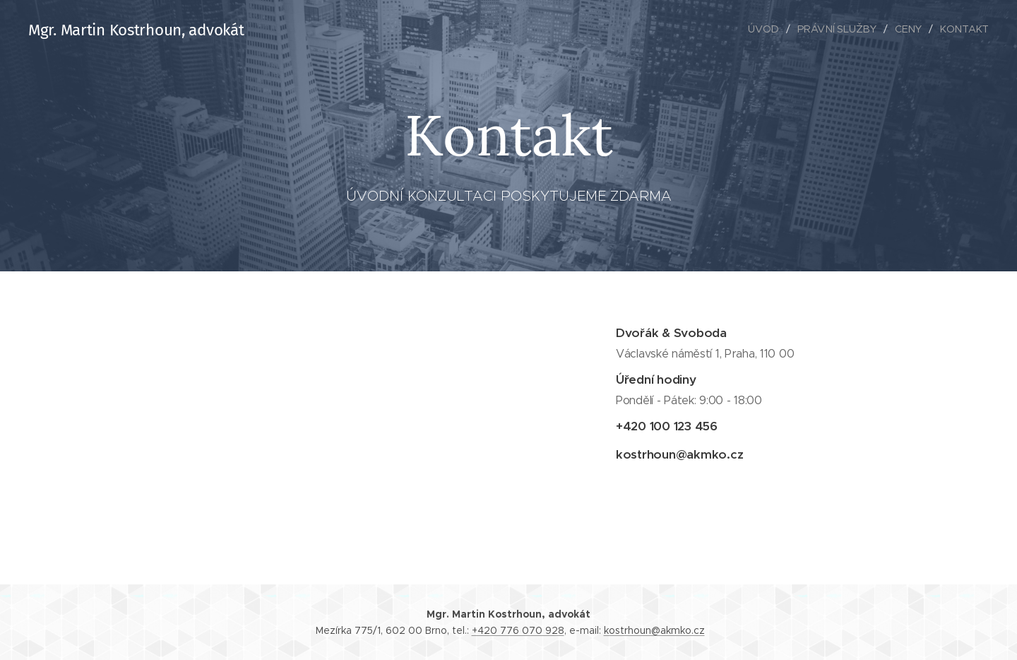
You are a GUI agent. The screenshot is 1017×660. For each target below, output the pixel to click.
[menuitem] (769, 29)
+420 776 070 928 (518, 630)
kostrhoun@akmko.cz (654, 630)
